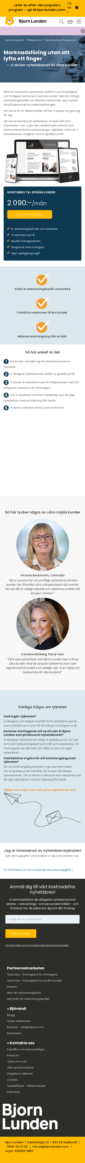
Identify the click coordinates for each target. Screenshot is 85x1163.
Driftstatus (13, 1092)
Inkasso (12, 986)
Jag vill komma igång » (29, 214)
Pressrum (13, 1055)
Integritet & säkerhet (20, 1073)
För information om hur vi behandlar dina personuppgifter (37, 945)
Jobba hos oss (17, 1061)
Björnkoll (18, 1008)
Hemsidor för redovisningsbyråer (28, 999)
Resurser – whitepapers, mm (25, 1027)
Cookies (12, 1080)
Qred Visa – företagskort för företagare (32, 974)
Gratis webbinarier (19, 1021)
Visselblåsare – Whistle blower (26, 1086)
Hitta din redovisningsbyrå (24, 993)
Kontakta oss (22, 1042)
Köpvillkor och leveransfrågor (26, 1049)
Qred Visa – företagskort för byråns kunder (34, 980)
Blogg (11, 1015)
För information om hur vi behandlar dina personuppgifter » (39, 869)
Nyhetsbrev (14, 1033)
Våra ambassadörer (20, 1067)
